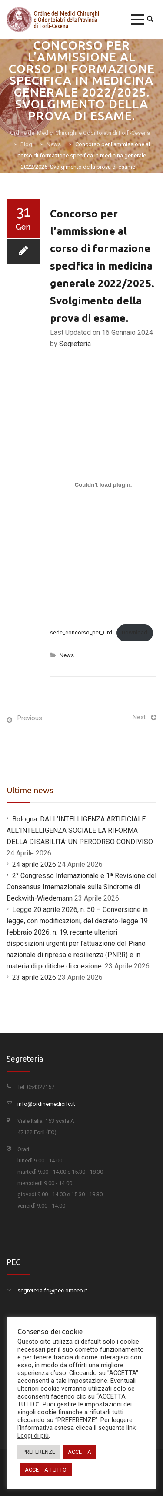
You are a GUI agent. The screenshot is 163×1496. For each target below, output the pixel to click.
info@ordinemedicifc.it (46, 1104)
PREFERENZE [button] (39, 1452)
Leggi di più (33, 1435)
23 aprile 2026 (34, 977)
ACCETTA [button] (79, 1452)
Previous (29, 718)
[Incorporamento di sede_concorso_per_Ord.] (103, 484)
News (67, 655)
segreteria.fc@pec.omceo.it (52, 1290)
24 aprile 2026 (34, 864)
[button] (137, 19)
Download (134, 632)
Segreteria (75, 344)
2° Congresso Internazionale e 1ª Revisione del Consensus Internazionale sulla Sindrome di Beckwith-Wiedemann (81, 887)
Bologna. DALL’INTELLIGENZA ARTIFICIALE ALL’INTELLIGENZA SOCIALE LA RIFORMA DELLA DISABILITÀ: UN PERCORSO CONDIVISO (80, 830)
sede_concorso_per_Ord (81, 632)
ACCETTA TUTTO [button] (46, 1469)
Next (139, 717)
